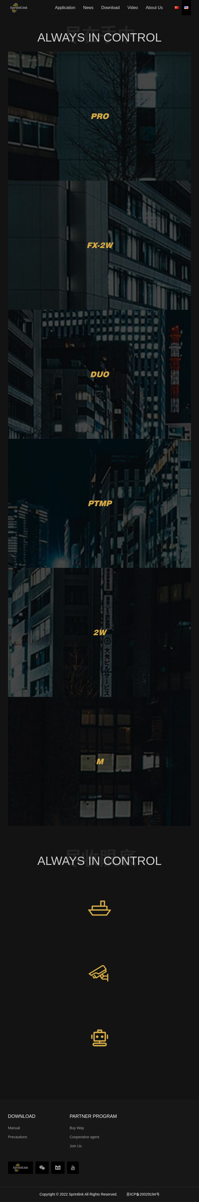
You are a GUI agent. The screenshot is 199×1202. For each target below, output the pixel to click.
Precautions (17, 1137)
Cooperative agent (84, 1137)
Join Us (76, 1146)
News (88, 7)
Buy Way (77, 1128)
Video (132, 7)
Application (65, 7)
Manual (14, 1128)
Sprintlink (76, 1194)
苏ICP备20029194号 (143, 1194)
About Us (154, 7)
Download (110, 7)
